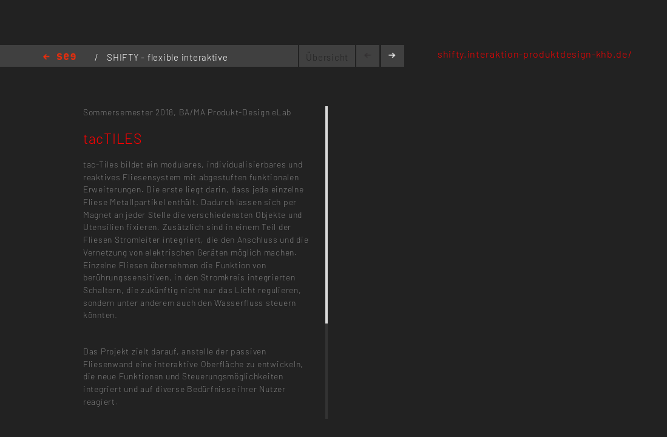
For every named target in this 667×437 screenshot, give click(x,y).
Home (59, 57)
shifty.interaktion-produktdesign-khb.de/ (535, 53)
